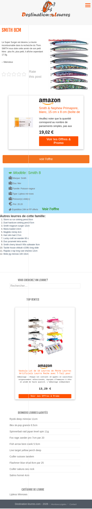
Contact (73, 505)
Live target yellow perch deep (25, 450)
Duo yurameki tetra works (15, 241)
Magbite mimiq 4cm (12, 232)
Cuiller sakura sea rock (22, 469)
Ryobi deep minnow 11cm (23, 419)
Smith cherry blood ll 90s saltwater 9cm (21, 244)
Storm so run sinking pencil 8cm (18, 219)
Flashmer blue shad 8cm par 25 (27, 463)
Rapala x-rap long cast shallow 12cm (20, 251)
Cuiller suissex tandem (22, 457)
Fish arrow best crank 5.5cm (25, 444)
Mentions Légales (58, 505)
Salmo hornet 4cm (19, 475)
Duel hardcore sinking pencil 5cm (18, 222)
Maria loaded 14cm (12, 229)
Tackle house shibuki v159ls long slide (21, 248)
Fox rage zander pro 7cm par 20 (27, 438)
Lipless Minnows (18, 495)
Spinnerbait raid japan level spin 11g (29, 432)
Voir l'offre (46, 159)
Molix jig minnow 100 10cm (15, 254)
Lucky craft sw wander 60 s (16, 238)
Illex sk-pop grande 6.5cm (23, 425)
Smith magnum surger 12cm (16, 226)
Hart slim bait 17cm (12, 235)
